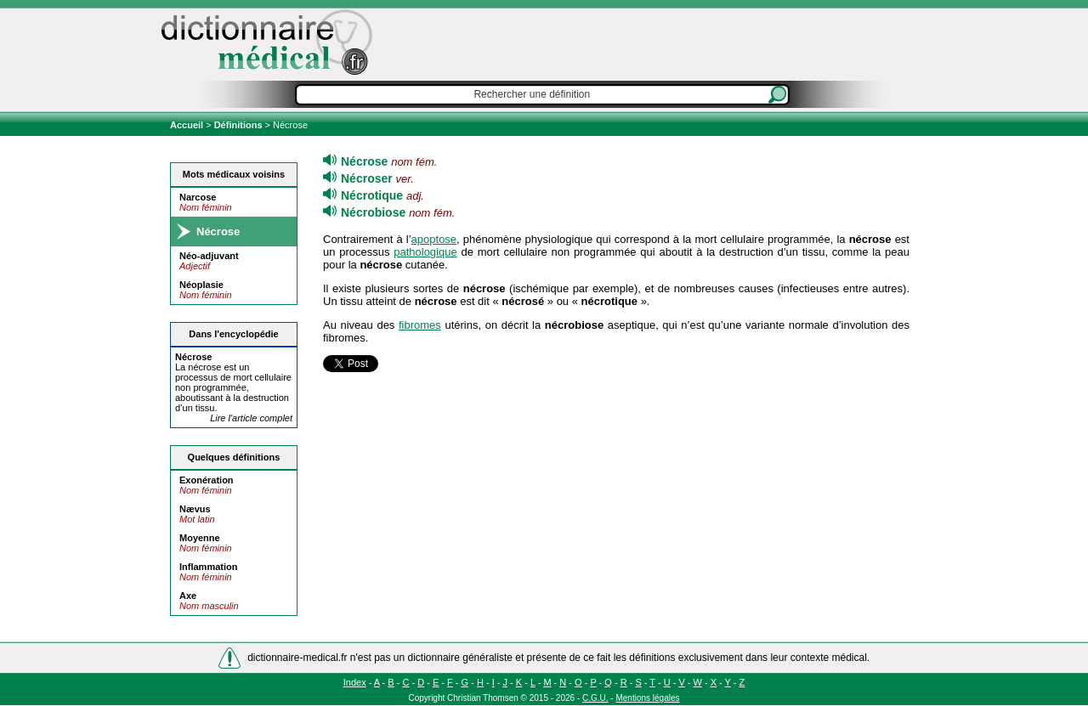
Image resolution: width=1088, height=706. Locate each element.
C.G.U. (595, 698)
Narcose (197, 197)
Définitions (238, 125)
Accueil (188, 125)
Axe (187, 595)
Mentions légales (647, 698)
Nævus (195, 509)
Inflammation (208, 567)
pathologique (425, 252)
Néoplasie (201, 285)
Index (354, 682)
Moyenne (199, 538)
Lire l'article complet (251, 418)
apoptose (434, 239)
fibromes (420, 325)
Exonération (206, 480)
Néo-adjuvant (209, 256)
